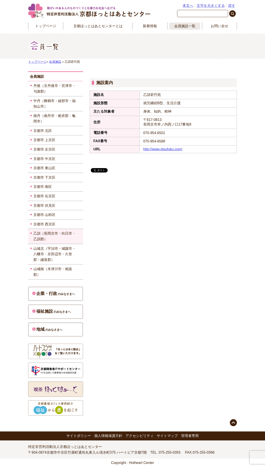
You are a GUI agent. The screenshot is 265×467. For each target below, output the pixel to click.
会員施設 (55, 61)
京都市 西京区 (44, 224)
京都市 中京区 (44, 159)
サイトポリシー (78, 436)
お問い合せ (219, 26)
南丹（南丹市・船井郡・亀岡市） (54, 118)
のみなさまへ (53, 293)
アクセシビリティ (139, 436)
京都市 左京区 (44, 149)
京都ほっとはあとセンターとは (98, 26)
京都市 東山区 (44, 168)
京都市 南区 (42, 187)
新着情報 (150, 26)
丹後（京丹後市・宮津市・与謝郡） (54, 88)
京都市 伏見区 (44, 205)
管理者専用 (190, 436)
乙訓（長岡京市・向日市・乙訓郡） (54, 236)
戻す (231, 5)
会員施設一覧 (184, 26)
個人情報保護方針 (108, 436)
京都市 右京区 (44, 196)
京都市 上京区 (44, 140)
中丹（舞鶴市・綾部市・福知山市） (54, 103)
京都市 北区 (42, 131)
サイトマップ (167, 436)
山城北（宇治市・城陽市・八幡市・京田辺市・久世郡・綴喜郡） (54, 254)
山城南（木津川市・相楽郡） (52, 272)
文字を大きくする (211, 5)
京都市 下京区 (44, 177)
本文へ (188, 5)
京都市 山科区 (44, 215)
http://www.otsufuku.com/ (162, 149)
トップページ (45, 26)
